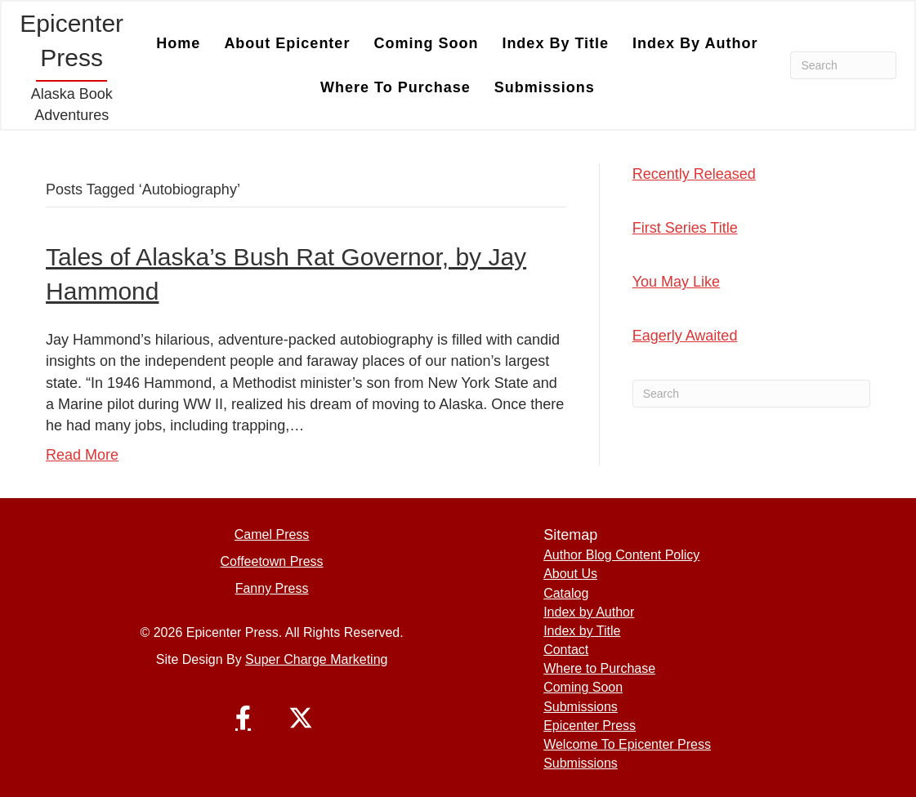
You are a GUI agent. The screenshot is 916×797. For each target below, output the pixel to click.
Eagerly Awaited (685, 335)
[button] (243, 717)
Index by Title (555, 43)
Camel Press (272, 534)
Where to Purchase (395, 87)
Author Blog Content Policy (621, 555)
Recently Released (694, 174)
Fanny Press (272, 588)
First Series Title (685, 228)
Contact (565, 650)
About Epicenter (287, 43)
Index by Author (694, 43)
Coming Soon (425, 43)
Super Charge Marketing (316, 659)
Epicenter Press (589, 725)
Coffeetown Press (272, 561)
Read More (82, 455)
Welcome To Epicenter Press (627, 744)
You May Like (676, 282)
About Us (570, 574)
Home (178, 43)
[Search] (843, 65)
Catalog (565, 593)
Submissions (544, 87)
